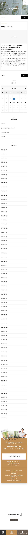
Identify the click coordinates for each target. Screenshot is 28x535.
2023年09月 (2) (4, 265)
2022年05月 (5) (4, 331)
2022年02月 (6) (4, 343)
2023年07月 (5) (4, 273)
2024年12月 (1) (4, 203)
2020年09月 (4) (4, 409)
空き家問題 (3, 136)
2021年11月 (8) (4, 356)
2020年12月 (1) (4, 397)
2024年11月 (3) (4, 207)
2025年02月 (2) (4, 195)
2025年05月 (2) (4, 182)
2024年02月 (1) (4, 244)
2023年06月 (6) (4, 277)
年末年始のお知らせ (5, 132)
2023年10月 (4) (4, 261)
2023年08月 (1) (4, 269)
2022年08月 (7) (4, 319)
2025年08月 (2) (4, 170)
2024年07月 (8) (4, 224)
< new (2, 17)
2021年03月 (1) (4, 385)
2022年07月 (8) (4, 323)
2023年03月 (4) (4, 290)
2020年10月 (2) (4, 405)
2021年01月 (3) (4, 393)
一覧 (24, 17)
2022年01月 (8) (4, 347)
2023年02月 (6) (4, 294)
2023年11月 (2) (4, 257)
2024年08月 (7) (4, 219)
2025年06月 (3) (4, 178)
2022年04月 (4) (4, 335)
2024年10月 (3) (4, 211)
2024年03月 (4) (4, 240)
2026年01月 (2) (4, 149)
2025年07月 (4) (4, 174)
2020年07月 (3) (4, 417)
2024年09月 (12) (4, 215)
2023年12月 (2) (4, 253)
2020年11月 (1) (4, 401)
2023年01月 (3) (4, 298)
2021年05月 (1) (4, 380)
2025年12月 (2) (4, 153)
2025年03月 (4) (4, 191)
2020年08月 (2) (4, 413)
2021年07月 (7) (4, 372)
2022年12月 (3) (4, 302)
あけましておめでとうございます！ (8, 128)
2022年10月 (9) (4, 310)
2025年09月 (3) (4, 166)
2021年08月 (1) (4, 368)
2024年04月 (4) (4, 236)
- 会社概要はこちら (14, 504)
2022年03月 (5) (4, 339)
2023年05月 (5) (4, 281)
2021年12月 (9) (4, 351)
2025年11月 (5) (4, 158)
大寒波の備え (3, 123)
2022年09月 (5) (4, 314)
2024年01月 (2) (4, 248)
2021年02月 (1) (4, 389)
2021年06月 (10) (4, 376)
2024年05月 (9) (4, 232)
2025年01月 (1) (4, 199)
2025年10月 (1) (4, 162)
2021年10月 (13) (4, 360)
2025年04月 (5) (4, 187)
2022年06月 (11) (4, 327)
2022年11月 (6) (4, 306)
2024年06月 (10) (4, 228)
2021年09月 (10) (4, 364)
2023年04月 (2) (4, 285)
